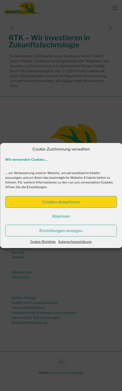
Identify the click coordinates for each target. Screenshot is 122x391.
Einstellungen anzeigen (61, 230)
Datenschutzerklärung (75, 242)
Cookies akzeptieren (61, 202)
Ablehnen (61, 216)
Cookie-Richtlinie (43, 242)
